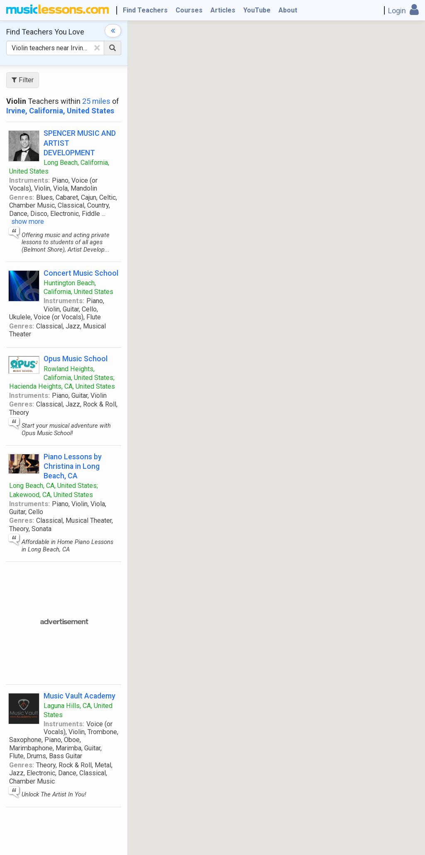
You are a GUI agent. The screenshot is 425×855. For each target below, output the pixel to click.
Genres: (21, 197)
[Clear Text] (97, 48)
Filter (23, 80)
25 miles (96, 101)
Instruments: (29, 180)
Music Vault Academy (79, 695)
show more (27, 221)
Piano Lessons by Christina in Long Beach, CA (73, 466)
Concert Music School (81, 273)
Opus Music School (75, 358)
